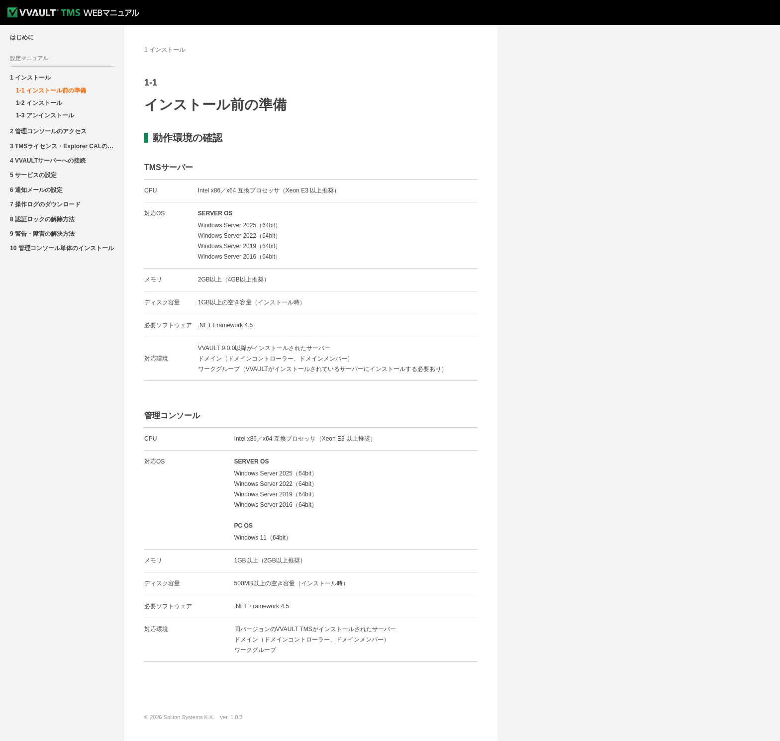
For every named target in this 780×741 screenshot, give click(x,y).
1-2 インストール (39, 102)
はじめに (22, 37)
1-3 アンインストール (45, 115)
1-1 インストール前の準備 (51, 90)
